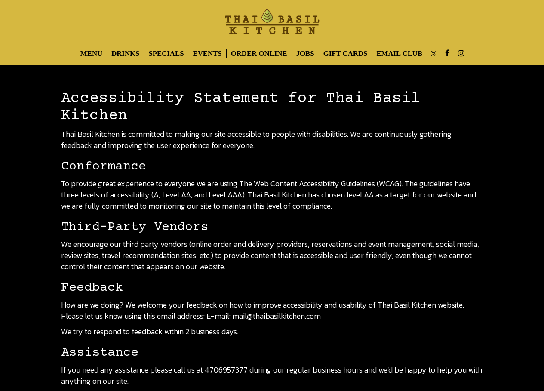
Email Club (399, 53)
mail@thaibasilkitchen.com (276, 316)
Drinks (125, 53)
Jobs (305, 53)
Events (207, 53)
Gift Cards (345, 53)
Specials (166, 53)
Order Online (259, 53)
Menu (91, 53)
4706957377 (226, 370)
